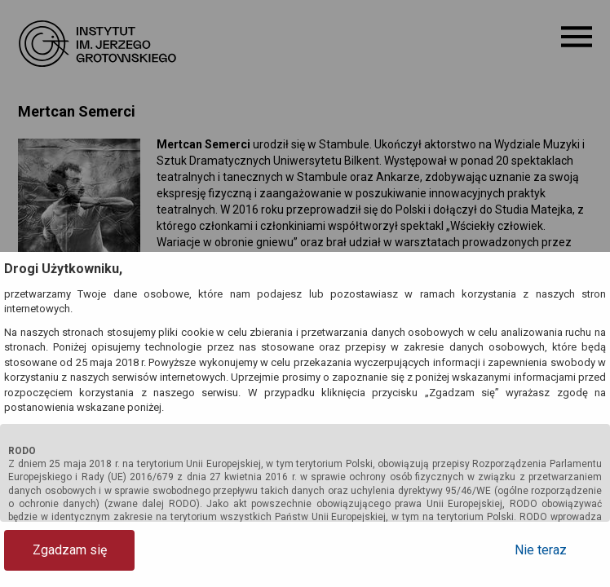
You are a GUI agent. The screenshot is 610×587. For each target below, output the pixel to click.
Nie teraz (541, 550)
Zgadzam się (70, 550)
